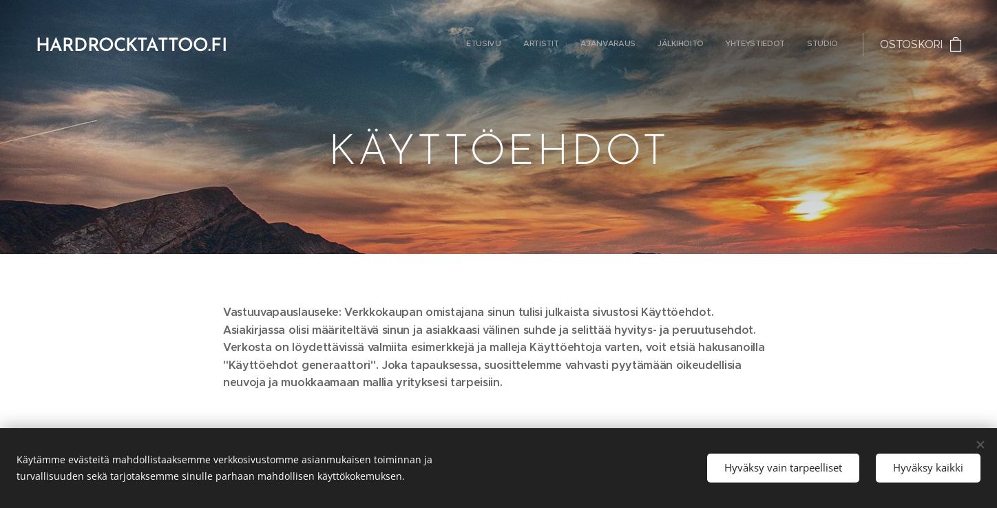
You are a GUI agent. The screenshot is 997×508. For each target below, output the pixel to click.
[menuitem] (731, 45)
